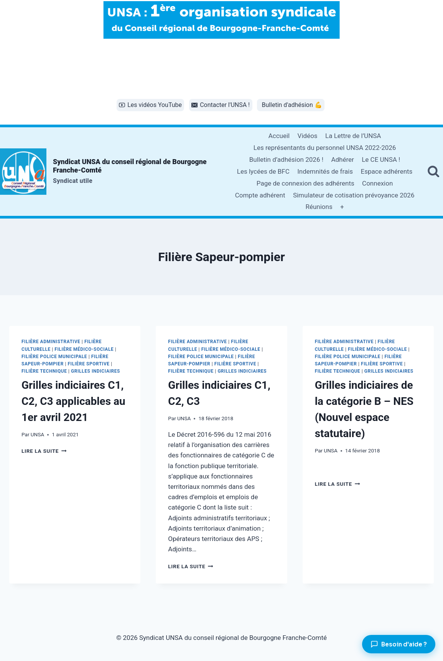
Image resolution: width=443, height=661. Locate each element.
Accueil (279, 136)
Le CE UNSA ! (381, 159)
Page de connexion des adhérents (305, 183)
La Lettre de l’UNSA (353, 136)
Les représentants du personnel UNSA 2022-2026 (325, 147)
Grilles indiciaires (95, 371)
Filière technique (44, 371)
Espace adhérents (386, 171)
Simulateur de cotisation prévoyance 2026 (354, 195)
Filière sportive (88, 364)
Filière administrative (50, 341)
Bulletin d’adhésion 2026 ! (286, 159)
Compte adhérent (260, 195)
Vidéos (308, 136)
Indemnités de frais (325, 171)
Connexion (377, 183)
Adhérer (342, 159)
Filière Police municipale (54, 356)
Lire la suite (43, 451)
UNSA (37, 434)
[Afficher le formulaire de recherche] (433, 171)
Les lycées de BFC (263, 171)
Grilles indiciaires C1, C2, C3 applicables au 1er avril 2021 (73, 401)
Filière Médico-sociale (84, 349)
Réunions (318, 206)
